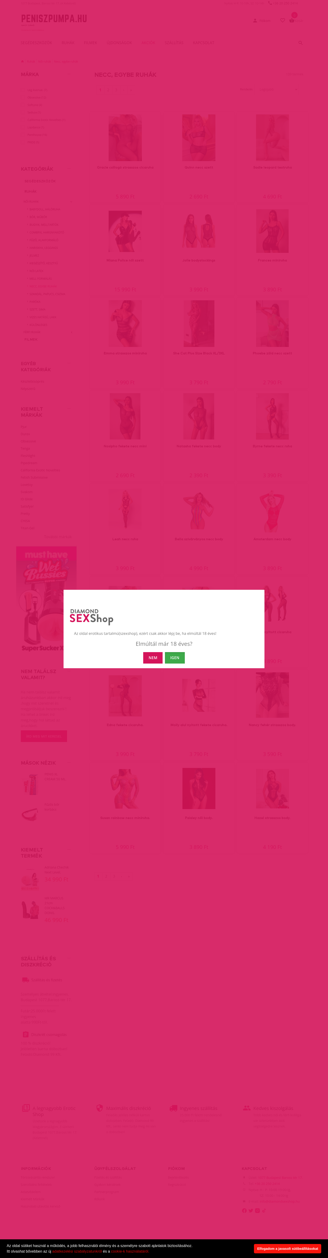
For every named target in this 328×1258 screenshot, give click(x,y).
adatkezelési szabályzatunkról (77, 1251)
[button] (151, 1252)
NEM (153, 657)
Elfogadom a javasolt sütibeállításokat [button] (287, 1249)
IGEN (174, 657)
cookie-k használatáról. (130, 1251)
